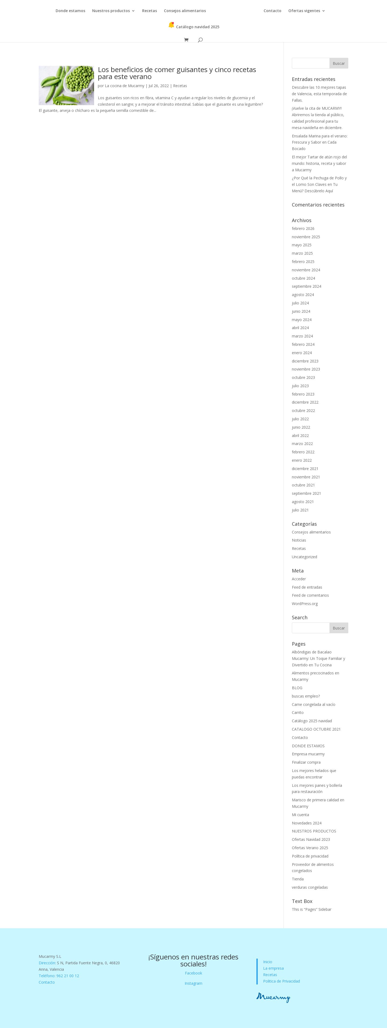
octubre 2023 (303, 377)
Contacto (272, 11)
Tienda (298, 878)
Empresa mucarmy (308, 753)
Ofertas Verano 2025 (310, 847)
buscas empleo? (306, 696)
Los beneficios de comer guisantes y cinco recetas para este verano (177, 73)
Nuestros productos (111, 11)
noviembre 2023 (306, 369)
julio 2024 (300, 302)
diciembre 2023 (305, 361)
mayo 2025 (301, 244)
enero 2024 (302, 352)
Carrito (298, 712)
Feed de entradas (307, 587)
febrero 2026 (303, 228)
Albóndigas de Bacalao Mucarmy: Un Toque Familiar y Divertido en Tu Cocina (318, 658)
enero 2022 (302, 460)
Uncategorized (304, 556)
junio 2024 (301, 311)
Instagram (193, 983)
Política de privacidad (310, 856)
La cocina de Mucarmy (124, 85)
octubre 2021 (303, 485)
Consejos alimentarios (185, 11)
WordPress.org (305, 603)
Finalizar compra (306, 762)
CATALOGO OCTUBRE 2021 (316, 729)
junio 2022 (301, 427)
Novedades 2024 (306, 823)
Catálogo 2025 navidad (312, 720)
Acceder (299, 578)
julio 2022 (300, 418)
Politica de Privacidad (281, 981)
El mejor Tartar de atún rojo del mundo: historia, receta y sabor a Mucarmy (319, 163)
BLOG (297, 687)
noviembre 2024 (306, 269)
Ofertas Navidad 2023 (311, 839)
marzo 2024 (302, 336)
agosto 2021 (303, 501)
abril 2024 (300, 327)
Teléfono (47, 975)
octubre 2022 (303, 410)
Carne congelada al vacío (313, 704)
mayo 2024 (301, 319)
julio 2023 (300, 385)
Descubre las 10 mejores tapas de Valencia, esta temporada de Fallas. (319, 94)
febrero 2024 (303, 344)
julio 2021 (300, 510)
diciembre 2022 (305, 402)
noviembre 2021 (306, 476)
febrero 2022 (303, 451)
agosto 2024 (303, 294)
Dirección (47, 962)
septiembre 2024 (306, 286)
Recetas (149, 11)
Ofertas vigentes (304, 11)
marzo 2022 (302, 443)
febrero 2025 (303, 261)
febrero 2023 (303, 394)
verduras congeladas (310, 887)
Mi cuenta (300, 814)
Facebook (193, 973)
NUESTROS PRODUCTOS (314, 831)
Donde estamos (70, 11)
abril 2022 (300, 435)
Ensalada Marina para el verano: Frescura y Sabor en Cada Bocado (319, 142)
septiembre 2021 (306, 493)
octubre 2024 (303, 278)
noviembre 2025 (306, 236)
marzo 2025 (302, 253)
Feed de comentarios (310, 595)
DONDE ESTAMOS (308, 745)
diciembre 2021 (305, 468)
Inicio (267, 961)
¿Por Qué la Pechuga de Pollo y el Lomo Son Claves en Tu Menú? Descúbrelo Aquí (319, 184)
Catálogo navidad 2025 (193, 25)
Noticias (299, 540)
